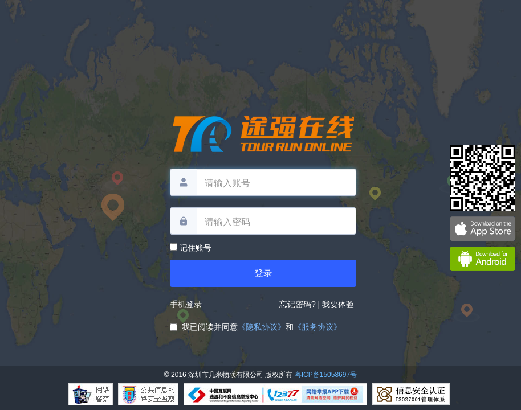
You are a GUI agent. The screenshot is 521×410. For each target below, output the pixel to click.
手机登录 (186, 304)
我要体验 (339, 304)
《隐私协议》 (262, 326)
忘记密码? (297, 304)
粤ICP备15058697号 (326, 375)
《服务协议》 (317, 326)
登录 (263, 273)
